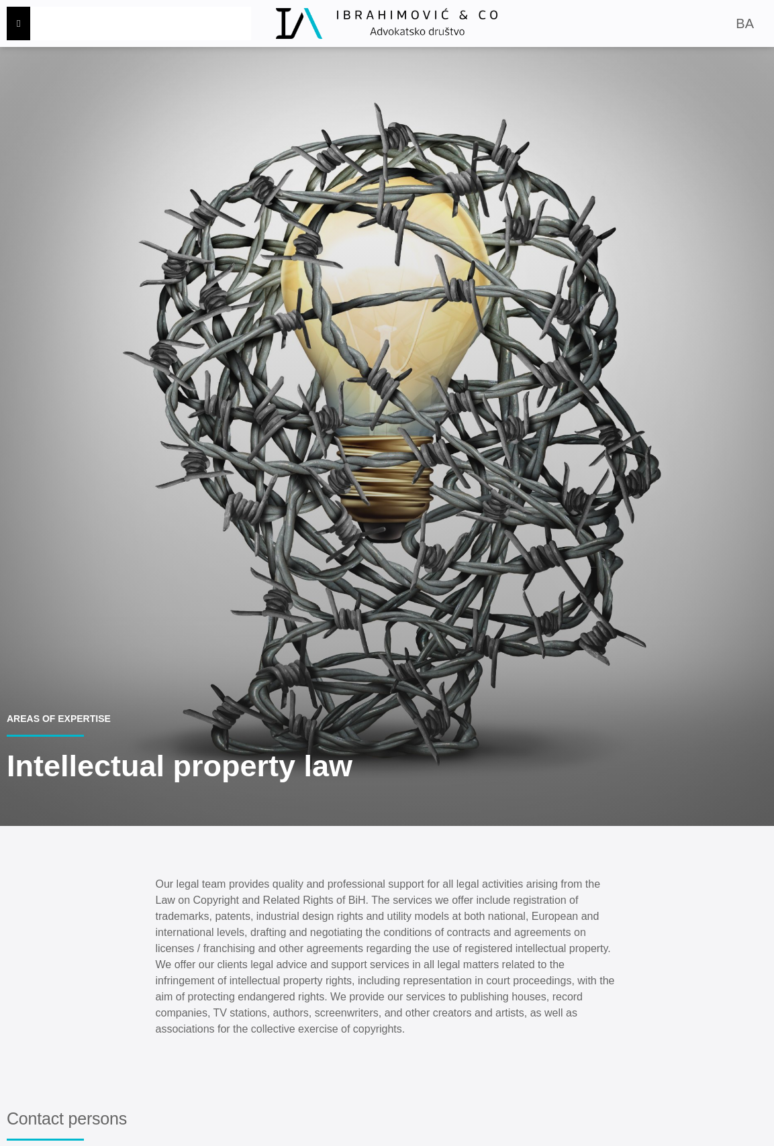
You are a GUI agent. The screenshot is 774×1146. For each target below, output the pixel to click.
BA (745, 23)
